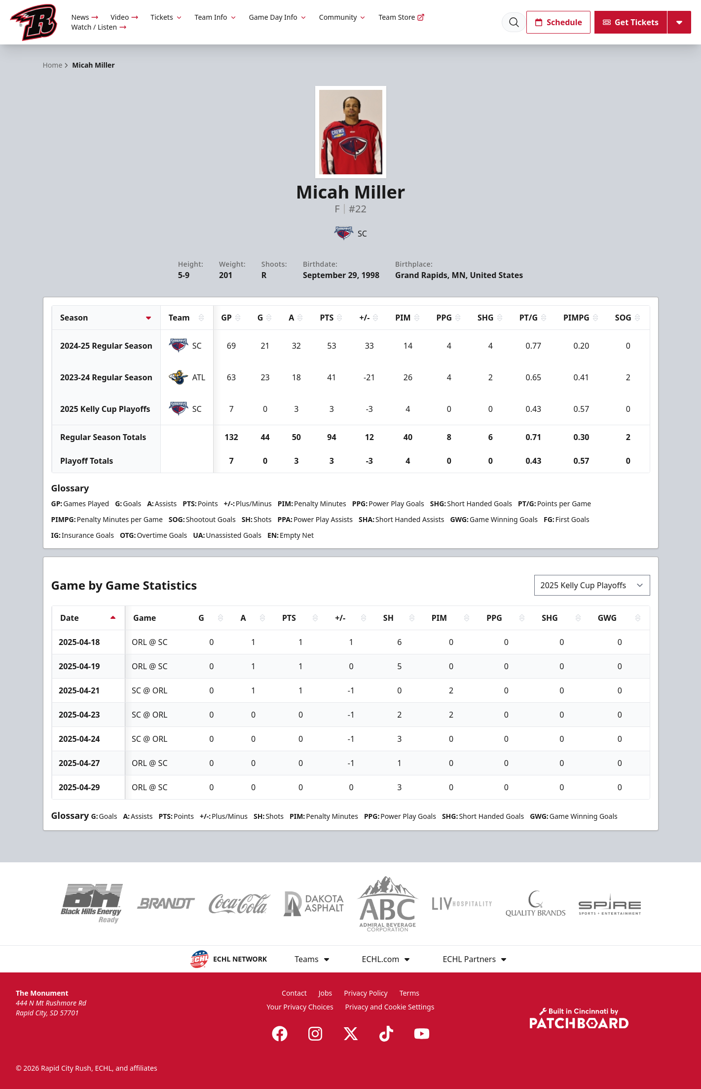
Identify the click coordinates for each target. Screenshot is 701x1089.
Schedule (558, 22)
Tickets (166, 17)
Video (125, 17)
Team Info (216, 17)
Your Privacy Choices (300, 1006)
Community (343, 17)
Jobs (325, 993)
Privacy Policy (365, 993)
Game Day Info (278, 17)
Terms (409, 993)
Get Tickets (631, 22)
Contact (294, 993)
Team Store (401, 17)
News (85, 17)
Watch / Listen (99, 27)
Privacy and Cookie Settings (390, 1006)
